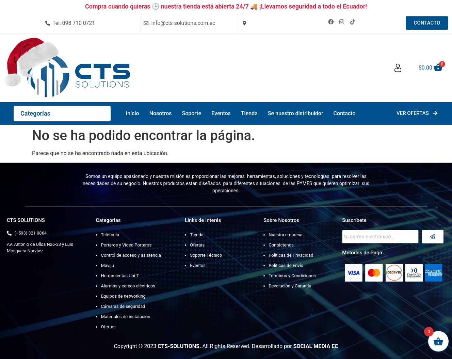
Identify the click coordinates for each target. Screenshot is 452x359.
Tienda (249, 113)
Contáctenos (281, 245)
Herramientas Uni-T (120, 275)
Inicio (132, 113)
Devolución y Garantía (290, 285)
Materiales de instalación (125, 316)
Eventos (221, 113)
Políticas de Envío (286, 265)
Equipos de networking (123, 296)
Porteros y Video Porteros (126, 245)
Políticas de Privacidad (291, 255)
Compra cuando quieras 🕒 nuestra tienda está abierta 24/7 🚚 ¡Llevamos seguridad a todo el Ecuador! (226, 6)
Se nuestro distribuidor (295, 113)
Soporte (191, 113)
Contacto (345, 113)
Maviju (107, 265)
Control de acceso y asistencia (131, 255)
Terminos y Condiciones (292, 275)
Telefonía (110, 234)
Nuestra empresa (285, 234)
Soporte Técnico (206, 255)
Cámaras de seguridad (123, 306)
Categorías (35, 113)
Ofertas (108, 326)
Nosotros (160, 113)
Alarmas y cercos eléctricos (128, 285)
